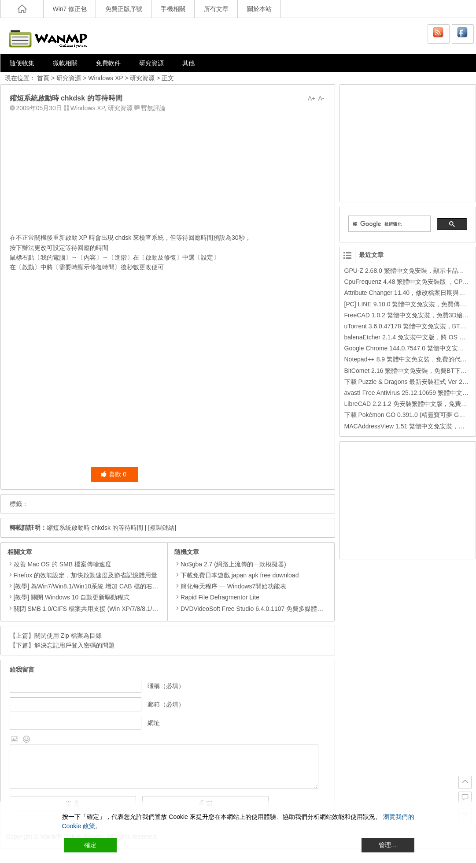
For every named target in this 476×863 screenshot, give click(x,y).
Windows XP (105, 78)
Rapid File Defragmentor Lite (216, 597)
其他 (188, 63)
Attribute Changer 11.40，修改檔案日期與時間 (408, 292)
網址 (154, 722)
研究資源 (151, 63)
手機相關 (173, 8)
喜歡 (113, 474)
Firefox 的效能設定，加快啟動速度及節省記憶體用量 (86, 575)
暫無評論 (153, 108)
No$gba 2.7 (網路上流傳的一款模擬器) (230, 564)
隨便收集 (22, 63)
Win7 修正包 (70, 8)
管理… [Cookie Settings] (388, 844)
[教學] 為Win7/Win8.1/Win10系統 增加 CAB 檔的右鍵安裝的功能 (101, 586)
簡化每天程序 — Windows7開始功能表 (230, 586)
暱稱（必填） (166, 685)
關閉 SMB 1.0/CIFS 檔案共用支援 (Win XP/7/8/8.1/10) (87, 608)
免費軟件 (108, 63)
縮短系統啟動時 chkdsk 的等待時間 (95, 527)
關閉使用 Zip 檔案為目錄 (68, 635)
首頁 (43, 78)
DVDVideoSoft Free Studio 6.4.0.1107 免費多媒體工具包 (255, 608)
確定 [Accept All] (90, 844)
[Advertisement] (168, 170)
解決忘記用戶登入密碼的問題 (74, 645)
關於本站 (259, 8)
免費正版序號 (123, 8)
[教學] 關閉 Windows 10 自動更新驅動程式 (72, 597)
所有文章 (216, 8)
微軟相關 (65, 63)
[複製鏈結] (162, 527)
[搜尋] (388, 224)
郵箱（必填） (166, 704)
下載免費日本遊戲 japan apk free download (236, 575)
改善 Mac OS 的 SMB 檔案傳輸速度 (62, 564)
